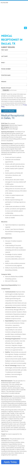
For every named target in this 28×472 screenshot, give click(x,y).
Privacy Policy (22, 463)
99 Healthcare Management (13, 463)
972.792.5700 (4, 2)
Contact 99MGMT (14, 465)
